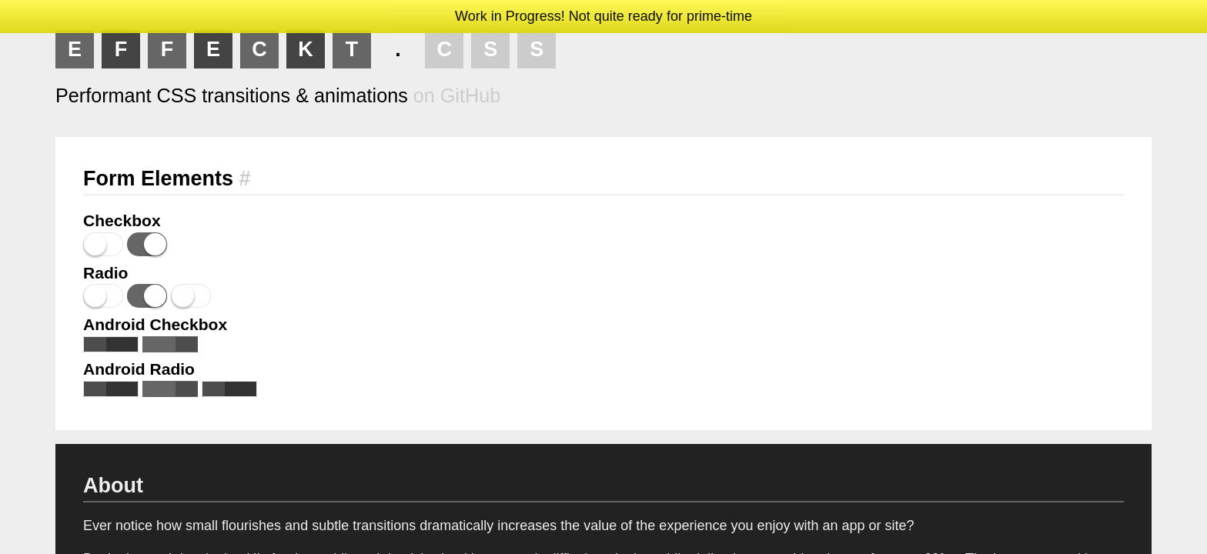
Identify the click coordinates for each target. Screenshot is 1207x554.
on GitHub (456, 95)
